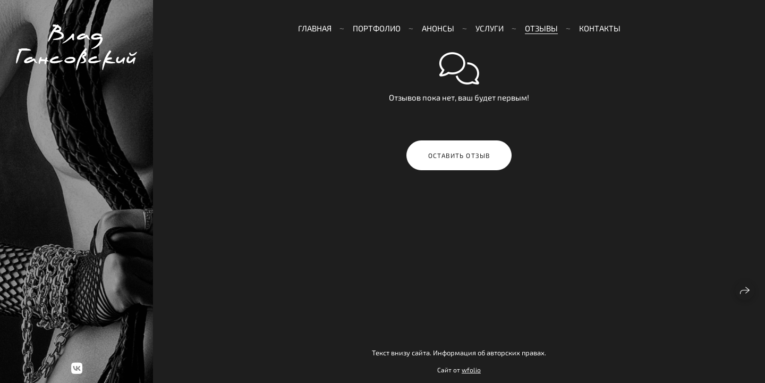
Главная (315, 28)
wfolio (471, 369)
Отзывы (541, 28)
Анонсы (438, 28)
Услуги (489, 28)
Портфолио (377, 28)
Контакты (599, 28)
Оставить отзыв (459, 155)
